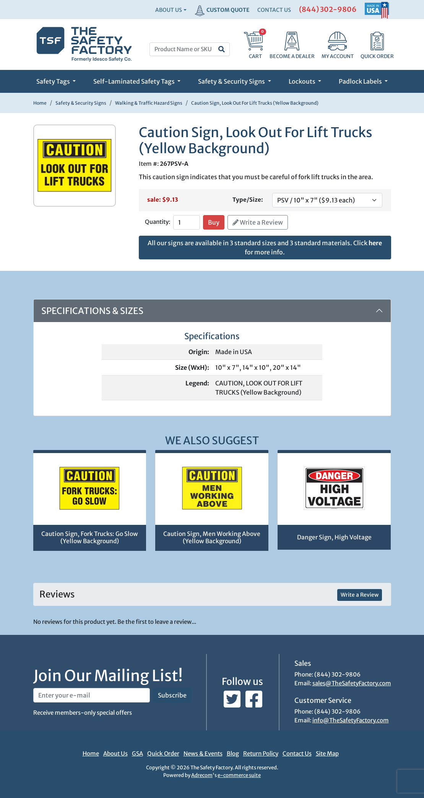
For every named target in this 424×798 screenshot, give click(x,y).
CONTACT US (274, 9)
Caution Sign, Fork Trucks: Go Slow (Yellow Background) (89, 537)
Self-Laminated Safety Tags (134, 81)
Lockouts (303, 81)
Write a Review (257, 222)
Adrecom (202, 775)
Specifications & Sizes (92, 310)
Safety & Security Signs (232, 81)
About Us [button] (168, 9)
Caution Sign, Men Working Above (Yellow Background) (211, 537)
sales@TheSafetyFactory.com (351, 683)
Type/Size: (247, 199)
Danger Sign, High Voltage (334, 537)
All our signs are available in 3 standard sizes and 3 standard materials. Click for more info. (265, 247)
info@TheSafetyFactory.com (350, 720)
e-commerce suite (239, 775)
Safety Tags (53, 81)
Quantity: (157, 221)
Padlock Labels (361, 81)
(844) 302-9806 (328, 9)
